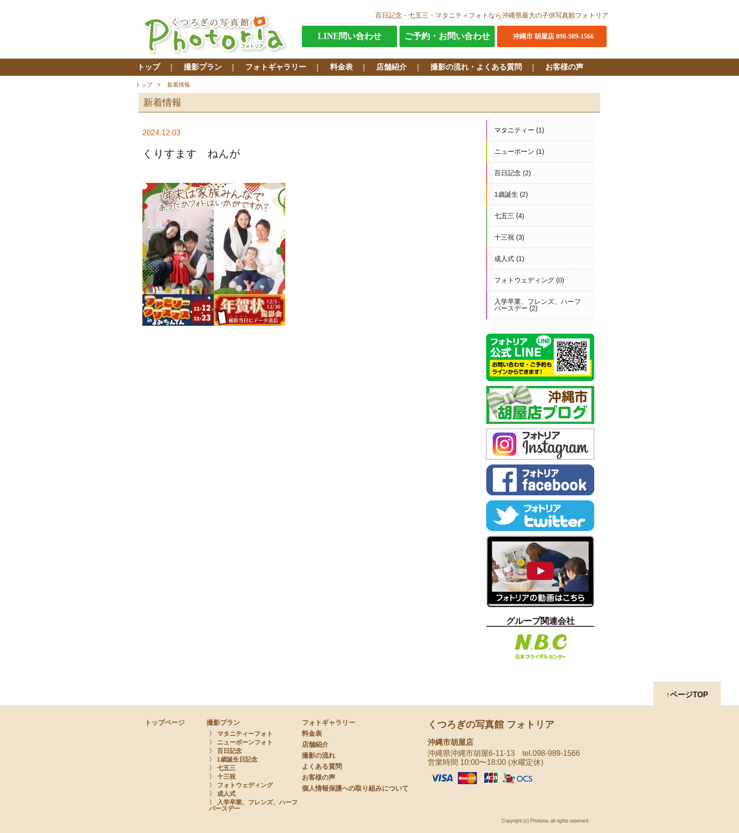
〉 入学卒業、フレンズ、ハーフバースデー (253, 805)
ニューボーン (514, 151)
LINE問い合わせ (349, 36)
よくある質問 (322, 766)
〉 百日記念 (225, 750)
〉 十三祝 (222, 776)
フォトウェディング (524, 280)
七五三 (504, 216)
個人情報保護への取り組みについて (355, 788)
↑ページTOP (687, 695)
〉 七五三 (222, 768)
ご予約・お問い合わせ (447, 36)
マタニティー (514, 130)
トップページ (165, 722)
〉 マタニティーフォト (241, 733)
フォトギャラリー (275, 67)
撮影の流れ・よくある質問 (476, 67)
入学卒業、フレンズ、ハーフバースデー (537, 305)
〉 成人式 (222, 793)
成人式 (504, 258)
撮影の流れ (318, 755)
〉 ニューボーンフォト (241, 742)
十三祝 (504, 237)
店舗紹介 (391, 67)
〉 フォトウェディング (241, 785)
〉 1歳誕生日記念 (233, 759)
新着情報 (178, 84)
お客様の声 (564, 67)
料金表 (341, 67)
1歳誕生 (506, 194)
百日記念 (507, 173)
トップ (148, 67)
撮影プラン (203, 67)
